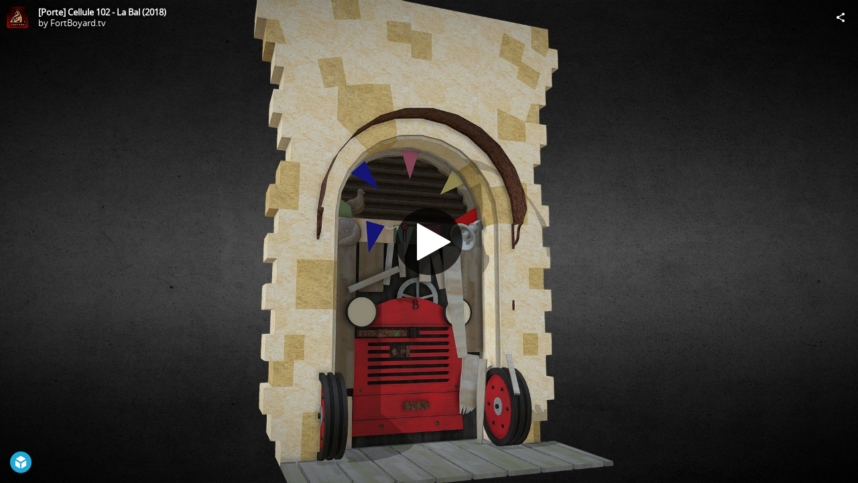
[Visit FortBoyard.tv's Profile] (17, 17)
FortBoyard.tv (78, 23)
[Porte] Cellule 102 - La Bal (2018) (102, 12)
